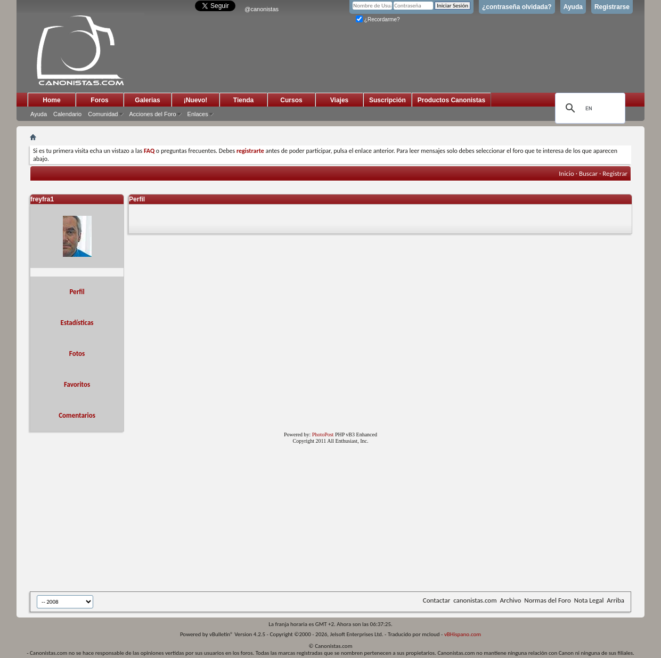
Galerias (147, 100)
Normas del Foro (547, 600)
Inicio (566, 173)
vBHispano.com (462, 634)
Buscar (588, 173)
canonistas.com (474, 600)
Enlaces (197, 114)
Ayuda (573, 7)
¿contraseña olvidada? (517, 7)
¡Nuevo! (196, 100)
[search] (588, 108)
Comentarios (77, 415)
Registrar (614, 173)
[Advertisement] (291, 520)
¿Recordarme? (377, 19)
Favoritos (77, 384)
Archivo (510, 600)
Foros (99, 100)
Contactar (436, 600)
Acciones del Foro (152, 114)
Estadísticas (77, 323)
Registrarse (612, 7)
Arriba (615, 600)
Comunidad (103, 114)
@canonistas (261, 9)
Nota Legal (589, 600)
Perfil (76, 292)
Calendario (67, 114)
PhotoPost (323, 434)
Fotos (77, 354)
